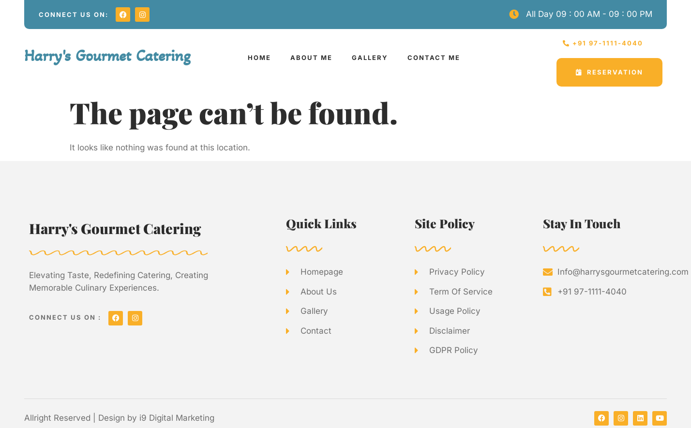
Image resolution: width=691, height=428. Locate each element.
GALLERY (370, 57)
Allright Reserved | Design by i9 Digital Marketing (119, 418)
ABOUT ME (311, 57)
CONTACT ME (433, 57)
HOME (259, 57)
